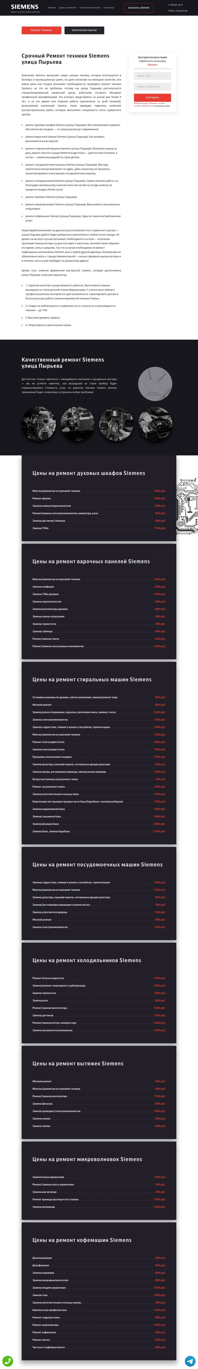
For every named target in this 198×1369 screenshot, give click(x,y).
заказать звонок (139, 8)
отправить (152, 98)
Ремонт (52, 8)
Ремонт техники (41, 30)
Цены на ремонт (67, 8)
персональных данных (162, 106)
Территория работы (90, 8)
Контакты (109, 8)
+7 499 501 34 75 (175, 5)
